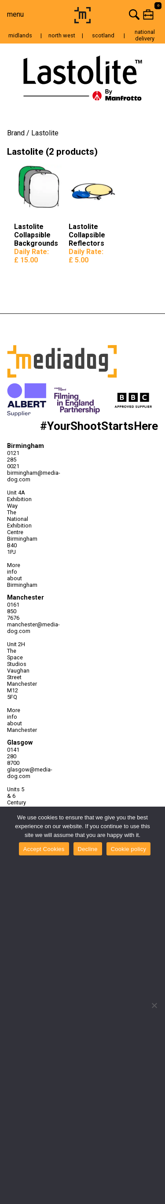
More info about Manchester (16, 720)
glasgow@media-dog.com (16, 772)
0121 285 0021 (13, 459)
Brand (16, 133)
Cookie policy (129, 849)
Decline (88, 849)
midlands (20, 35)
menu (15, 14)
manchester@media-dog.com (16, 627)
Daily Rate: (31, 255)
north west (61, 35)
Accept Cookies (44, 849)
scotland (103, 35)
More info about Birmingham (16, 575)
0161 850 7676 (13, 611)
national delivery (145, 35)
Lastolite (45, 133)
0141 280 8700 (13, 756)
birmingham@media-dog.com (16, 476)
